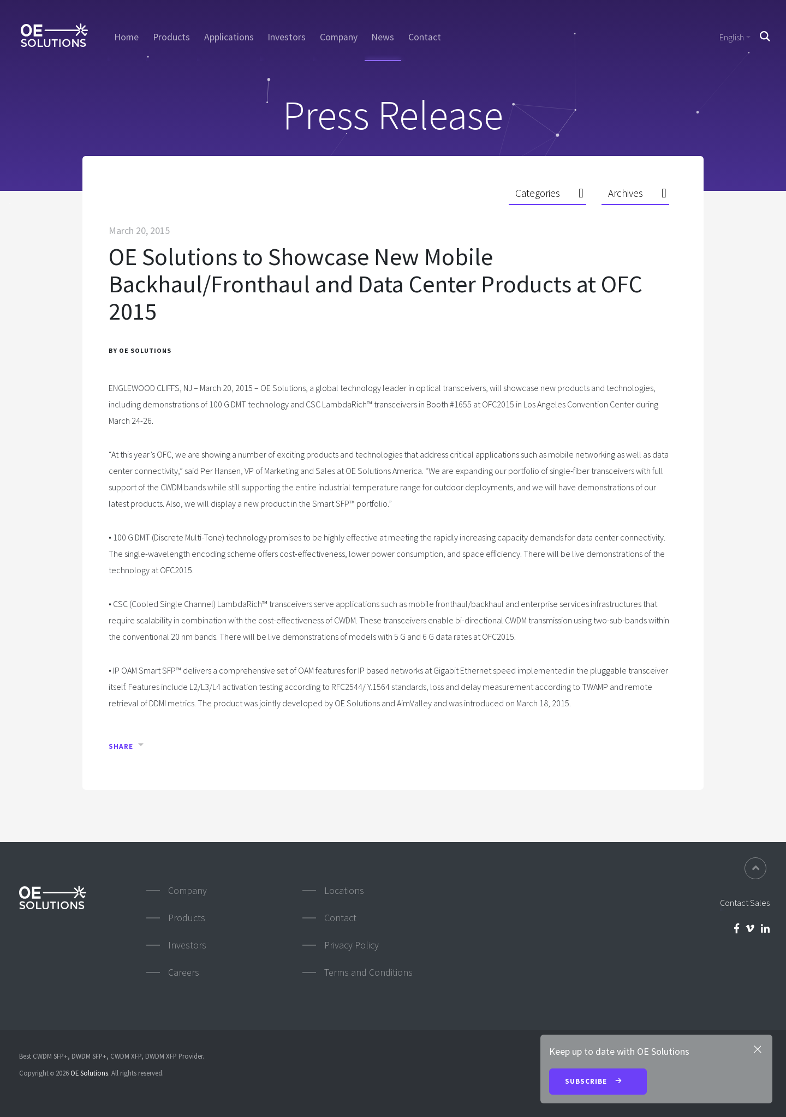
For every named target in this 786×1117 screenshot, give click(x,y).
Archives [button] (625, 193)
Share (121, 746)
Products (171, 37)
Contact (424, 37)
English (731, 37)
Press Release (393, 114)
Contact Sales (745, 902)
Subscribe (598, 1082)
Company (339, 37)
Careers (183, 972)
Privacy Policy (351, 945)
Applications (229, 37)
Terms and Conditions (368, 972)
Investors (286, 37)
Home (126, 37)
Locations (344, 890)
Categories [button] (537, 193)
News (382, 37)
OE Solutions (89, 1072)
